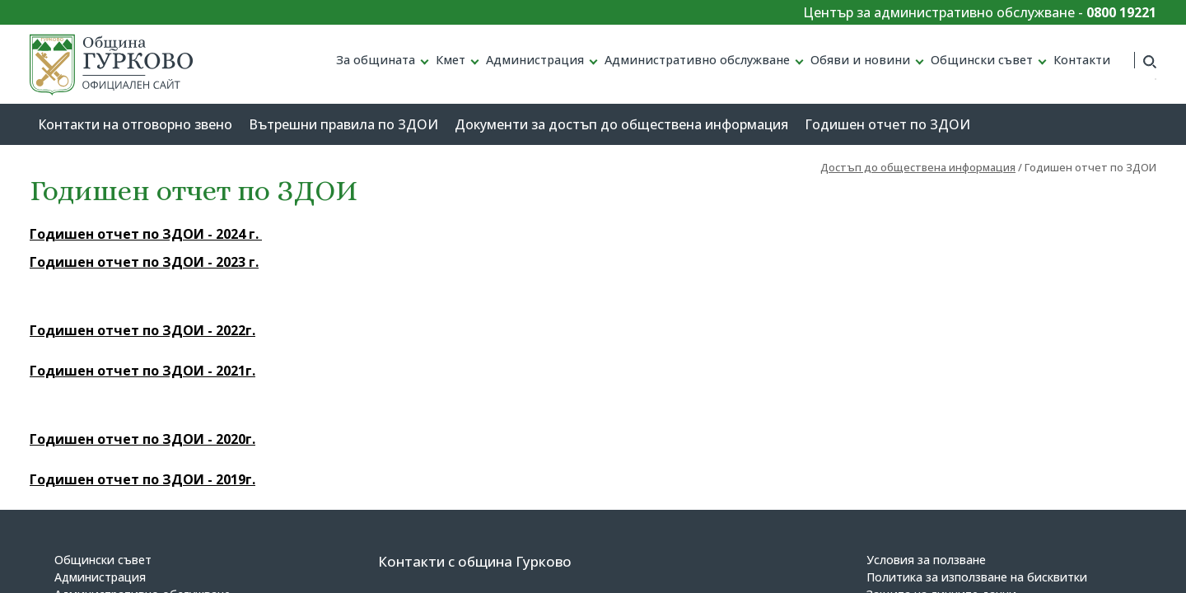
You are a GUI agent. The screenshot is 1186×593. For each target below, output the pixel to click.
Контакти (1081, 60)
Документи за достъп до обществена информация (621, 124)
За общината (375, 60)
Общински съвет (982, 60)
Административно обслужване (697, 60)
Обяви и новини (860, 60)
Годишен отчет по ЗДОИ (887, 124)
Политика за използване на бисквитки (976, 577)
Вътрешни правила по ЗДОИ (343, 124)
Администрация (535, 60)
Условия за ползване (926, 559)
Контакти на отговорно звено (135, 124)
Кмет (450, 60)
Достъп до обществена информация (918, 167)
